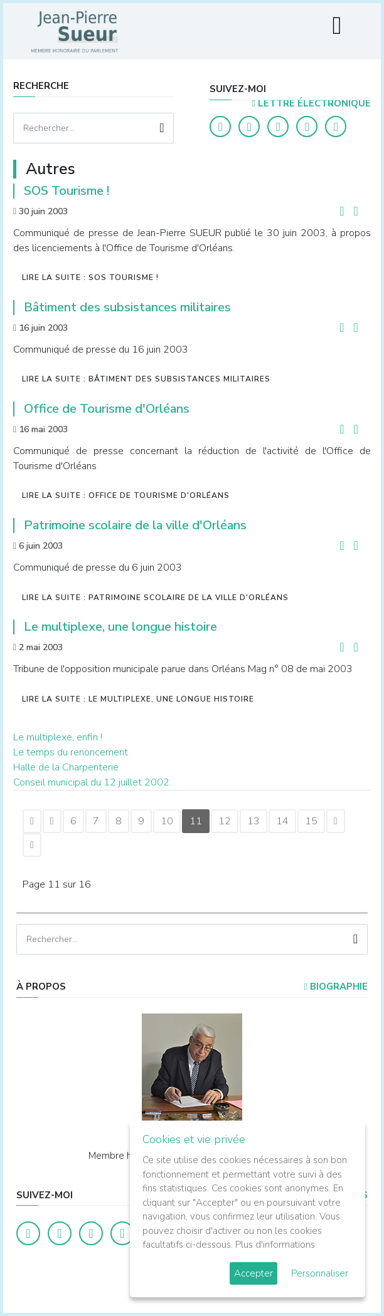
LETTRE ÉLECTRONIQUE (311, 103)
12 (224, 821)
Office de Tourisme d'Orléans (106, 408)
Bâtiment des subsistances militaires (127, 307)
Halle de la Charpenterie (66, 767)
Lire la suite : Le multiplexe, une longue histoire (138, 699)
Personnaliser (319, 1273)
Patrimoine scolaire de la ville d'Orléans (135, 525)
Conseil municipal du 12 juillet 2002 (91, 782)
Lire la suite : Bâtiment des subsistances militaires (146, 379)
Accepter (253, 1273)
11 (195, 821)
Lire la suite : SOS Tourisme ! (90, 277)
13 (253, 821)
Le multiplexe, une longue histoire (120, 626)
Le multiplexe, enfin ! (57, 737)
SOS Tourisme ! (66, 190)
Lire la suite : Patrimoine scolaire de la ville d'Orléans (155, 598)
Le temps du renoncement (70, 752)
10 (167, 821)
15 (311, 821)
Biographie (335, 986)
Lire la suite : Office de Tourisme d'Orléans (126, 495)
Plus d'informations (275, 1244)
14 (282, 821)
